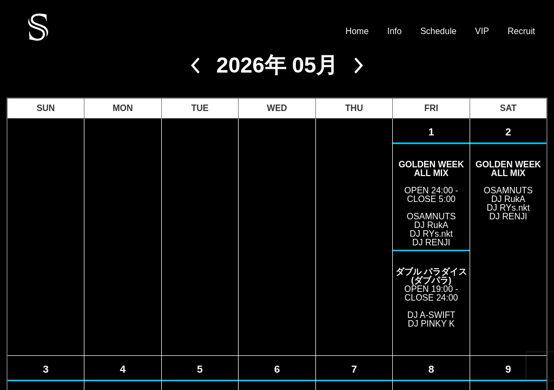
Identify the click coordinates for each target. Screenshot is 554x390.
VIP (482, 31)
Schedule (438, 31)
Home (357, 31)
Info (394, 31)
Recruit (521, 31)
